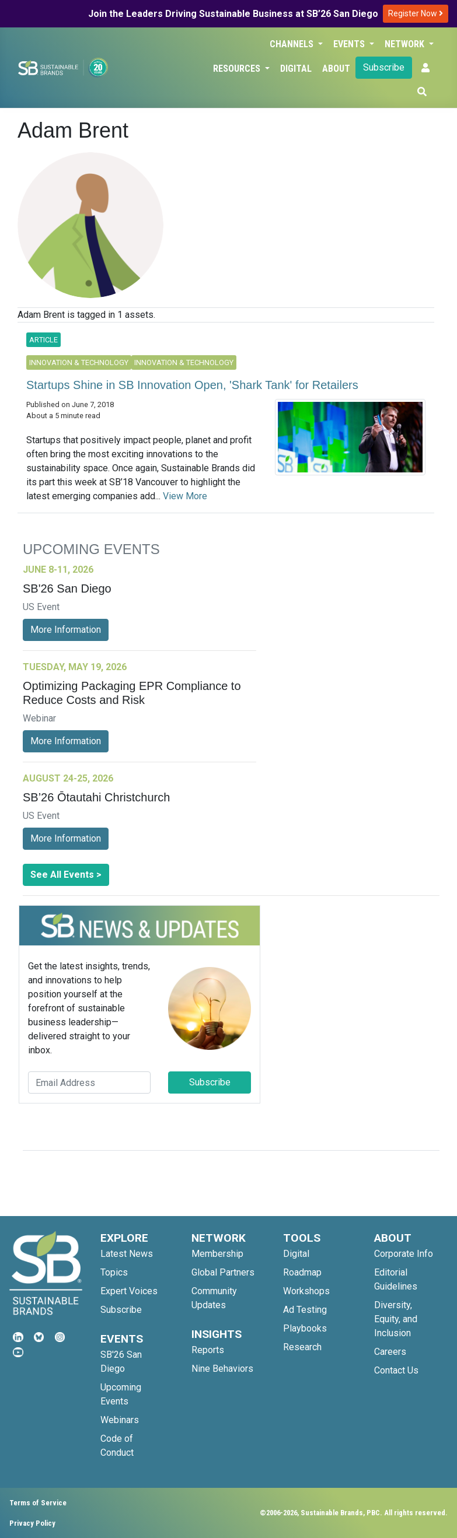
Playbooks (305, 1328)
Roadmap (302, 1272)
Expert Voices (129, 1291)
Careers (390, 1351)
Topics (114, 1272)
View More (185, 496)
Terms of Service (38, 1502)
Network (406, 44)
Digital (296, 68)
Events (350, 44)
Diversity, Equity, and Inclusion (395, 1319)
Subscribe (383, 67)
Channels (293, 44)
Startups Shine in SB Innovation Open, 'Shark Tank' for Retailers (192, 385)
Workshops (306, 1291)
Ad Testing (305, 1309)
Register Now (415, 13)
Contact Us (396, 1370)
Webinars (119, 1419)
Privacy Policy (32, 1523)
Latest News (126, 1253)
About (336, 68)
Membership (217, 1253)
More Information (65, 629)
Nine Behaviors (222, 1368)
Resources (238, 68)
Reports (207, 1349)
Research (302, 1347)
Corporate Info (403, 1253)
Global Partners (222, 1272)
